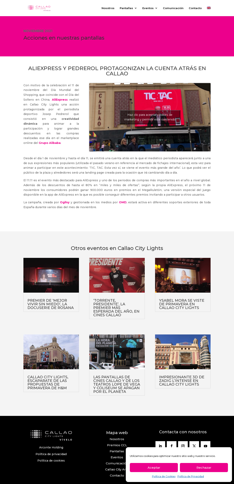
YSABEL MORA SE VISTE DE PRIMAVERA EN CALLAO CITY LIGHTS (181, 304)
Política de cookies (51, 460)
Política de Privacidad (190, 476)
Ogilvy (64, 202)
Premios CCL (117, 445)
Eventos (148, 8)
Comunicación (173, 8)
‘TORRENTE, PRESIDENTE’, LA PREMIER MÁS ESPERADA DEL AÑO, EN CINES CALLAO (116, 307)
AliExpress (60, 99)
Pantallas (126, 8)
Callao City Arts (117, 469)
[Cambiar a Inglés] (209, 11)
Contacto (195, 8)
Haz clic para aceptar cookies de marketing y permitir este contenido (150, 117)
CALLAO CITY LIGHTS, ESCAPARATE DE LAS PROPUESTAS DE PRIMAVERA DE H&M (47, 382)
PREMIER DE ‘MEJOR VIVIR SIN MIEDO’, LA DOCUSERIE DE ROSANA (50, 304)
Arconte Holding (51, 447)
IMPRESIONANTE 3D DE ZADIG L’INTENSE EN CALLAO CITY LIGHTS (181, 381)
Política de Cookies (163, 476)
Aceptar (154, 467)
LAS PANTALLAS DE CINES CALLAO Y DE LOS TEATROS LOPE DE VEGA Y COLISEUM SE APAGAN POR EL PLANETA (116, 384)
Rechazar (203, 467)
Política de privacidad (51, 454)
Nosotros (108, 8)
